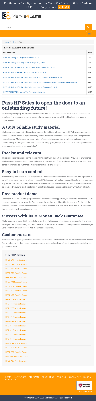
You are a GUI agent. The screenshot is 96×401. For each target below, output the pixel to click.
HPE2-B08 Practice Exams (16, 348)
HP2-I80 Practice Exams (15, 321)
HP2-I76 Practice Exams (15, 304)
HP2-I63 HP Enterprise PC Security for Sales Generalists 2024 (29, 67)
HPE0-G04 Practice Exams (16, 343)
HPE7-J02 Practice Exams (16, 282)
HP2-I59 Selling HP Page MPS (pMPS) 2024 (21, 57)
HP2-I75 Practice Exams (15, 299)
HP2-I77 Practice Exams (15, 308)
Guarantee (75, 377)
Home (6, 42)
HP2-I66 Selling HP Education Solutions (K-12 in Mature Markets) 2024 (32, 77)
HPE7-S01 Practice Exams (16, 286)
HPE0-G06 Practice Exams (16, 264)
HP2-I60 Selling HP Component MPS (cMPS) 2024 (24, 62)
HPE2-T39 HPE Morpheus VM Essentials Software (24, 92)
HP (13, 42)
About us (61, 377)
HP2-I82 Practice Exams (15, 330)
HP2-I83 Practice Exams (15, 334)
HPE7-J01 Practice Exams (16, 277)
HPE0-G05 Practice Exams (16, 260)
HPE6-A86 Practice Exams (16, 361)
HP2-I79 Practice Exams (15, 317)
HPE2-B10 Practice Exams (16, 268)
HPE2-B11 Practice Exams (16, 273)
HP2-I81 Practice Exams (15, 326)
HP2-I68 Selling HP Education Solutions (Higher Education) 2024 (30, 87)
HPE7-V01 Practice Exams (16, 295)
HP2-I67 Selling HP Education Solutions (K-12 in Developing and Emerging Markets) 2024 (40, 82)
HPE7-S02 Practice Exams (16, 290)
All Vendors (20, 377)
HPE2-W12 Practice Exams (16, 356)
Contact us (48, 377)
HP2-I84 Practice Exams (15, 339)
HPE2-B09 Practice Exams (16, 352)
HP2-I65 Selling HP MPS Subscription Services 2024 (24, 72)
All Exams (34, 377)
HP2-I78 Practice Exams (15, 312)
